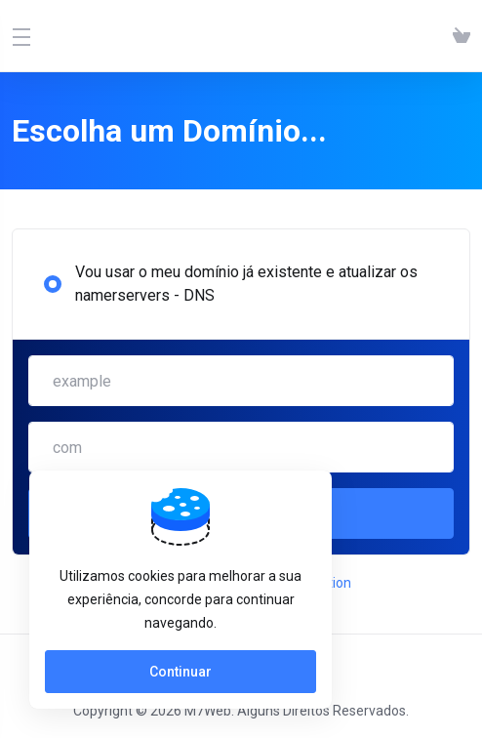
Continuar (180, 671)
